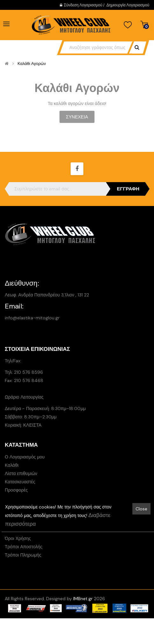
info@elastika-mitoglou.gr (32, 318)
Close (141, 509)
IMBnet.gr (83, 598)
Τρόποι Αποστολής (23, 547)
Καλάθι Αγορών (32, 63)
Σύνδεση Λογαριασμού (83, 5)
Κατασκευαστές (20, 482)
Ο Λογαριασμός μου (25, 457)
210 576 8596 (28, 372)
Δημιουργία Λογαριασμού (127, 5)
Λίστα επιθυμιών (21, 473)
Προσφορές (16, 490)
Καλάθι (11, 465)
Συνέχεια (77, 117)
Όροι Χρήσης (18, 538)
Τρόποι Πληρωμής (23, 555)
